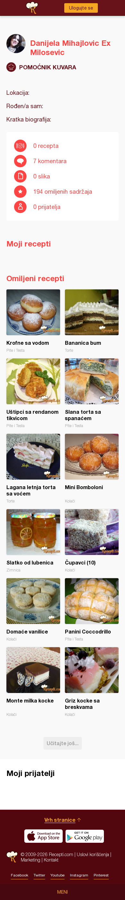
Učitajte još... (63, 743)
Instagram (79, 875)
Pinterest (101, 875)
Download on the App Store (43, 836)
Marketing (30, 859)
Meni (62, 892)
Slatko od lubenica (33, 540)
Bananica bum (92, 321)
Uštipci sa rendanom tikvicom (33, 393)
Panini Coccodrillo (92, 609)
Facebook (19, 875)
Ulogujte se (81, 7)
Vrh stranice (59, 820)
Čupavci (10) (92, 540)
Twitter (39, 875)
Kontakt (51, 859)
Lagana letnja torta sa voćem (33, 468)
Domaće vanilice (33, 609)
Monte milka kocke (33, 682)
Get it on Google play (85, 836)
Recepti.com (12, 857)
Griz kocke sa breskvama (92, 682)
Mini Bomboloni (92, 468)
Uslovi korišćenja (93, 854)
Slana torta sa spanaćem (92, 393)
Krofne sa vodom (33, 321)
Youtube (58, 875)
